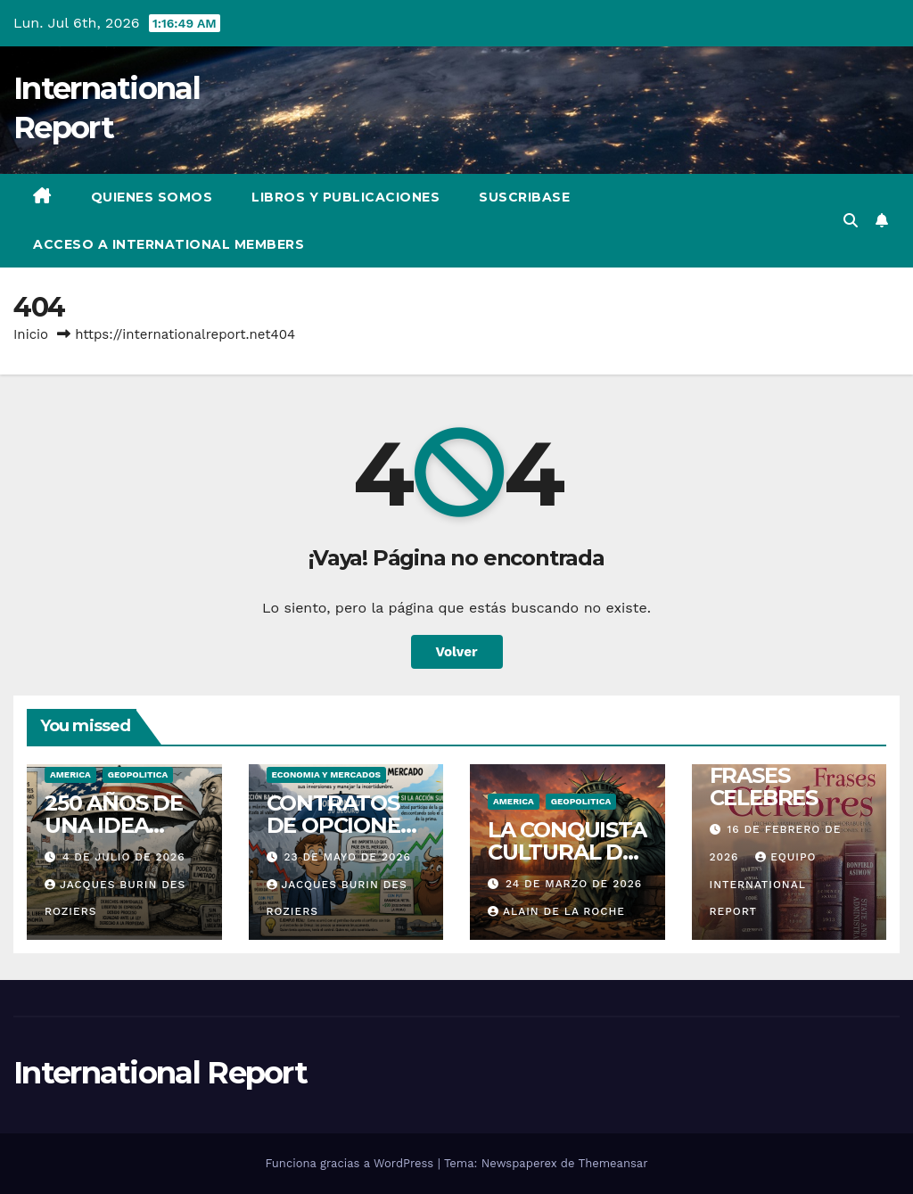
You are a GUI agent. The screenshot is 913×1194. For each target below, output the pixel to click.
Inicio (30, 334)
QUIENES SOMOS (152, 197)
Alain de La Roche (556, 911)
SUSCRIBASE (524, 197)
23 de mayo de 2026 (347, 857)
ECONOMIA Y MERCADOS (327, 774)
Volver (457, 652)
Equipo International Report (763, 884)
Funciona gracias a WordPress (351, 1163)
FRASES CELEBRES (764, 786)
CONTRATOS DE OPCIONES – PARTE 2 (340, 825)
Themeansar (613, 1163)
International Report (160, 1072)
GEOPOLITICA (138, 774)
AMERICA (70, 774)
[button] (850, 220)
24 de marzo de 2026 (574, 883)
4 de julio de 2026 (123, 857)
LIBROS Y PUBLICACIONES (345, 197)
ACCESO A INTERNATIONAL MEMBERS (168, 244)
